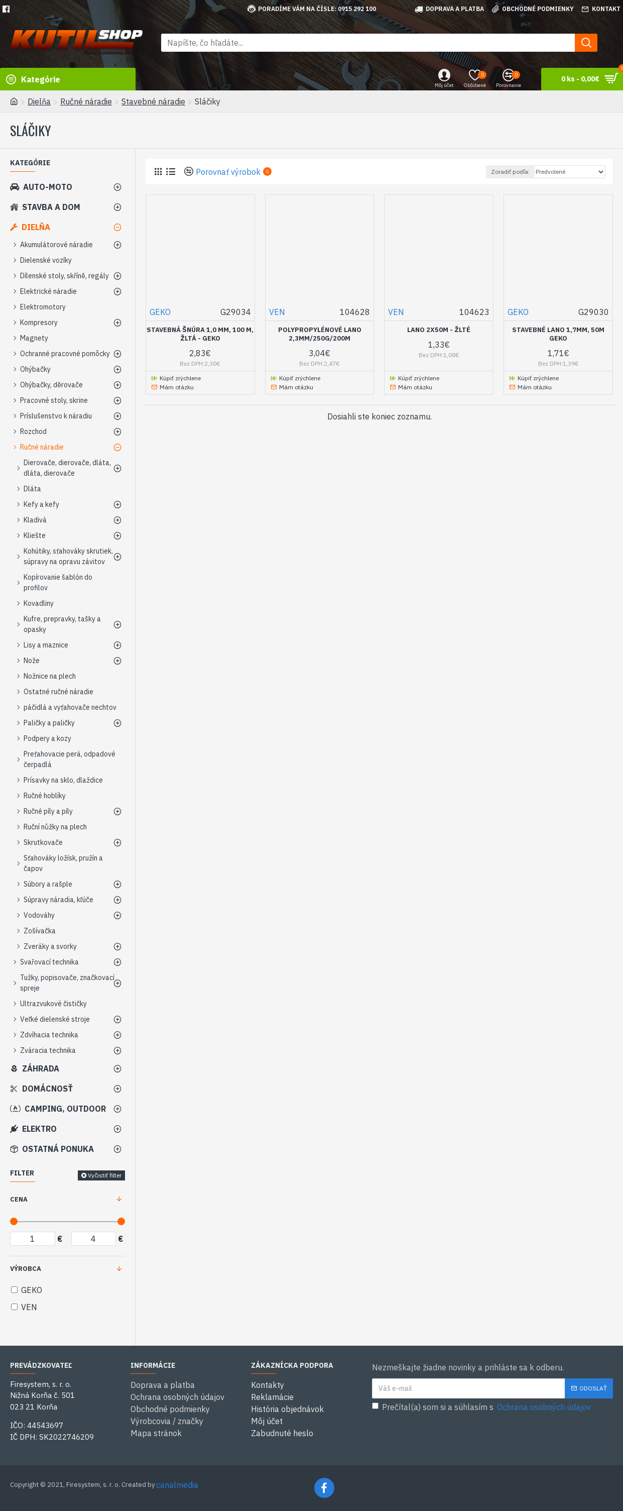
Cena (19, 1199)
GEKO (160, 312)
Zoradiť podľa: (510, 171)
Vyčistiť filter (104, 1175)
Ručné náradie (86, 101)
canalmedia (177, 1485)
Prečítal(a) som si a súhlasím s (482, 1407)
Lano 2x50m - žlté (438, 330)
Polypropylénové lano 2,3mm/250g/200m (319, 334)
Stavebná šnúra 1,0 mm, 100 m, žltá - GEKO (200, 334)
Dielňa (39, 101)
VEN (277, 312)
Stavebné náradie (153, 101)
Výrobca (25, 1268)
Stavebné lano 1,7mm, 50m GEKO (558, 334)
